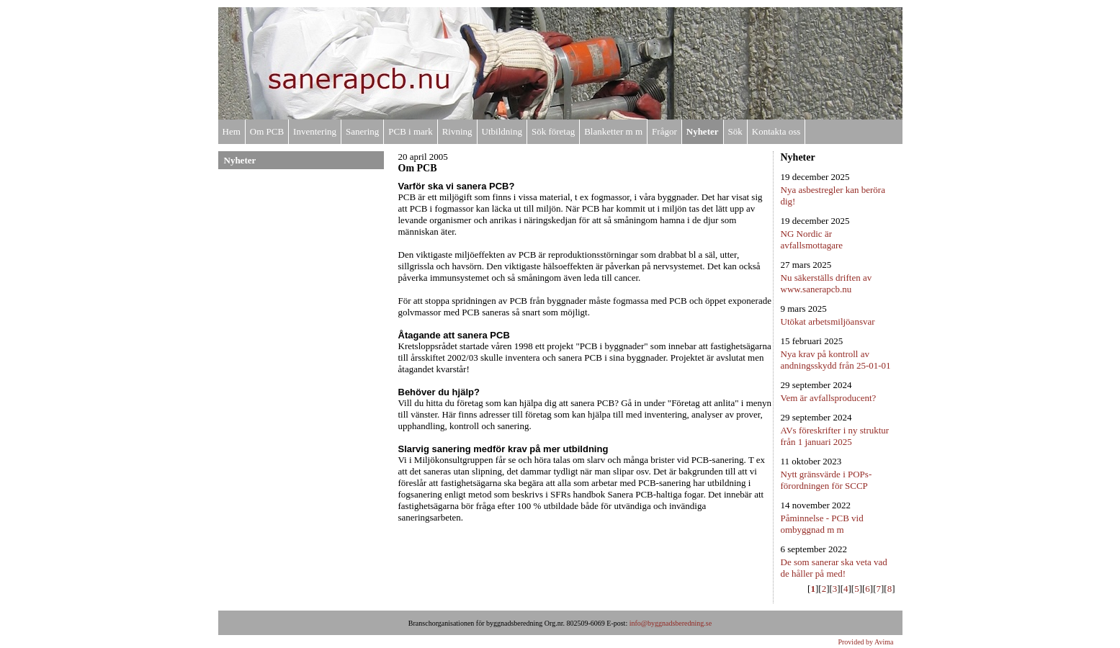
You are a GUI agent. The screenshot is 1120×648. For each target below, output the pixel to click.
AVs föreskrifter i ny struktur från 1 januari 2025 (835, 436)
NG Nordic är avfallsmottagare (812, 239)
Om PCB (267, 131)
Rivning (457, 131)
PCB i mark (410, 131)
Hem (232, 131)
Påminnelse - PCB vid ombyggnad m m (822, 524)
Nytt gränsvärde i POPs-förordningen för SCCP (826, 480)
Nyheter (702, 131)
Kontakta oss (776, 131)
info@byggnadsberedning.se (671, 623)
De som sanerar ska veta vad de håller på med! (834, 568)
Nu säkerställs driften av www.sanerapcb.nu (826, 283)
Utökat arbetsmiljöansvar (828, 321)
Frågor (664, 131)
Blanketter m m (613, 131)
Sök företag (553, 131)
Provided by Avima (865, 642)
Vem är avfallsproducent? (829, 397)
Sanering (362, 131)
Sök (735, 131)
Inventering (314, 131)
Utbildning (502, 131)
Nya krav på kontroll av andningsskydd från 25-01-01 (836, 359)
